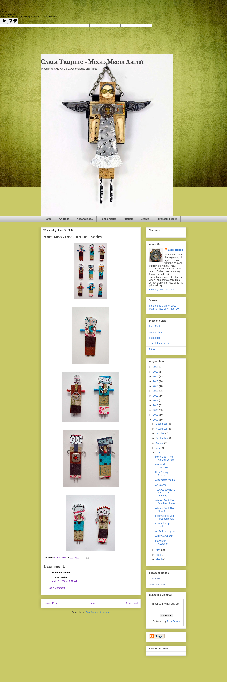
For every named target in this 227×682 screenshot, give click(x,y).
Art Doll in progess (165, 531)
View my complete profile (162, 289)
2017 (156, 371)
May (158, 549)
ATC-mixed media (165, 480)
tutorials (128, 218)
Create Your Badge (157, 584)
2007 (156, 419)
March (159, 559)
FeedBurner (173, 621)
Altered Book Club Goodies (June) (165, 502)
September (162, 438)
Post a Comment (56, 588)
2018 (156, 366)
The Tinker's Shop (159, 343)
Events (145, 218)
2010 (156, 405)
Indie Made (155, 326)
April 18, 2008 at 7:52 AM (64, 581)
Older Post (131, 603)
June (159, 452)
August (160, 443)
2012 (156, 395)
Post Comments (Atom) (97, 612)
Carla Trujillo (175, 249)
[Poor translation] (12, 21)
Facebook (154, 337)
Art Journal (161, 484)
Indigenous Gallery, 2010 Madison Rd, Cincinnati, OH (164, 307)
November (162, 428)
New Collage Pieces (162, 474)
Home (48, 218)
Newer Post (50, 603)
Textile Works (108, 218)
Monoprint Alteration (161, 542)
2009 (156, 410)
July (158, 447)
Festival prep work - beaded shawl (165, 517)
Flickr (152, 349)
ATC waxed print (164, 536)
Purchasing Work (166, 218)
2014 (156, 386)
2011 (156, 400)
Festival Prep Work (162, 525)
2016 (156, 376)
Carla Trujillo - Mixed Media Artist (92, 62)
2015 (156, 381)
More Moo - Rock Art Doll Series (164, 458)
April (158, 554)
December (162, 423)
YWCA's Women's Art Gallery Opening (165, 492)
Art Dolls (64, 218)
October (160, 433)
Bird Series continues (161, 466)
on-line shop (155, 332)
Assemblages (85, 218)
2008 (156, 414)
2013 (156, 390)
